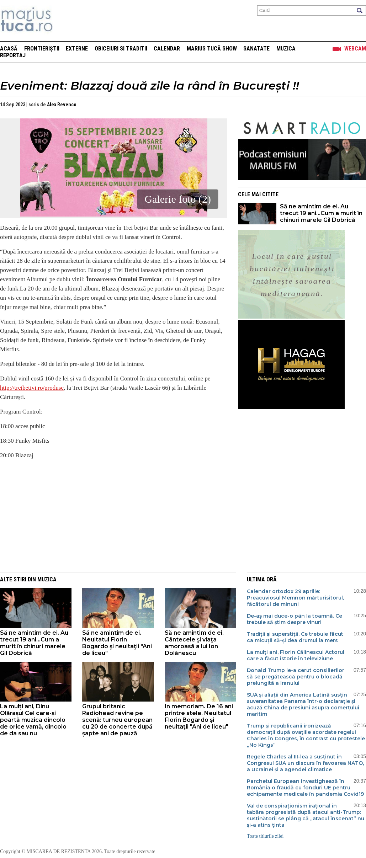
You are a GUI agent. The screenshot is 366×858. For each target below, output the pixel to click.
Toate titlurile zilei (265, 836)
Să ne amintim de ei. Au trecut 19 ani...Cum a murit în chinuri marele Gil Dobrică (321, 213)
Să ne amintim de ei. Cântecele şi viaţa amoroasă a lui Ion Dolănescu (194, 642)
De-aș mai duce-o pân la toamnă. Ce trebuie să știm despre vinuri (294, 619)
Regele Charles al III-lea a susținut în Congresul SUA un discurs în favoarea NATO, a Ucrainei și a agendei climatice (305, 763)
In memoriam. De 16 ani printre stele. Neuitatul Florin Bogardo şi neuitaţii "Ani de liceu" (199, 716)
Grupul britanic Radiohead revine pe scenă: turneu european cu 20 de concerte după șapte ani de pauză (117, 720)
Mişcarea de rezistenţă (65, 20)
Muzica (286, 48)
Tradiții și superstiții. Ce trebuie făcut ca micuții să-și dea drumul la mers (295, 637)
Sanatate (256, 48)
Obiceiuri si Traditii (121, 48)
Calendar (167, 48)
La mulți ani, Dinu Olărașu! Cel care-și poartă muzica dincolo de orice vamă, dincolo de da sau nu (33, 720)
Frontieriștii (41, 48)
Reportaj (13, 55)
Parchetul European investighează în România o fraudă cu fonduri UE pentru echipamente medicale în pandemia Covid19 (305, 787)
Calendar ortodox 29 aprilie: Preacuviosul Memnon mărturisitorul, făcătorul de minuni (295, 597)
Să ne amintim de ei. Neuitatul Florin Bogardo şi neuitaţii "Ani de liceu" (117, 642)
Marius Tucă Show (212, 48)
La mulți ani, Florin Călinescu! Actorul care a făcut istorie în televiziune (295, 655)
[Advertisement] (108, 515)
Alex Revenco (61, 104)
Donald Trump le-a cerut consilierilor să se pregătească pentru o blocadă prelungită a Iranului (295, 676)
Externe (77, 48)
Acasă (8, 48)
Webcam (355, 48)
